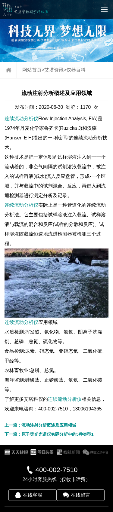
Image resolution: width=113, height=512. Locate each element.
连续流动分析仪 (21, 118)
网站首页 (32, 69)
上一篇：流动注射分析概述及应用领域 (40, 425)
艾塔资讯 (54, 69)
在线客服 (32, 495)
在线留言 (80, 495)
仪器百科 (76, 69)
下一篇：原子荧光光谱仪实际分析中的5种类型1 (49, 434)
